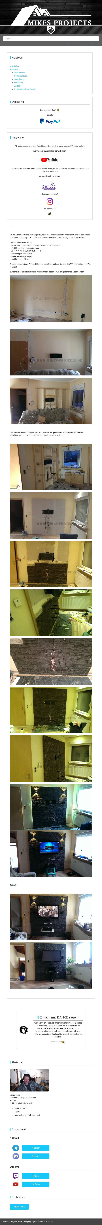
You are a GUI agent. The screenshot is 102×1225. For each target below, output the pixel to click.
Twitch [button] (36, 1176)
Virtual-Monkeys (46, 1222)
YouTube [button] (35, 1184)
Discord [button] (35, 1156)
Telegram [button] (35, 1148)
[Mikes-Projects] (51, 30)
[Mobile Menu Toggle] (2, 30)
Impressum (19, 1207)
